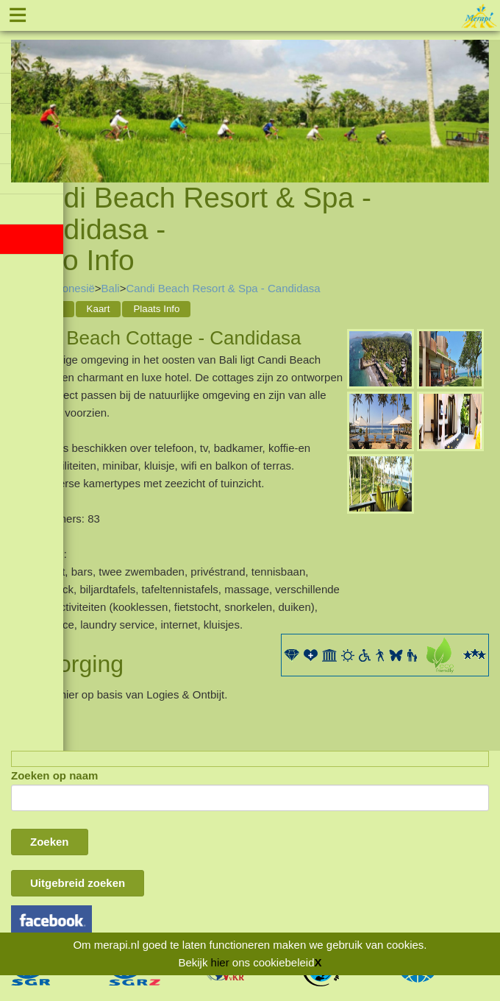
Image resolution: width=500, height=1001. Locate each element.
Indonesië (71, 288)
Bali (110, 288)
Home (25, 288)
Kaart (98, 308)
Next (478, 93)
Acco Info (42, 308)
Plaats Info (156, 308)
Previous (22, 93)
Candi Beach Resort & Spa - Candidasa (223, 288)
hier (220, 962)
